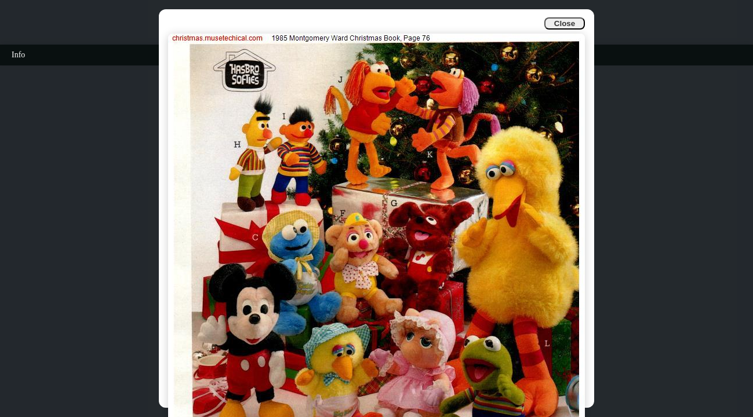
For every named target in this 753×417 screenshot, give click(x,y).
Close (564, 23)
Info (18, 54)
